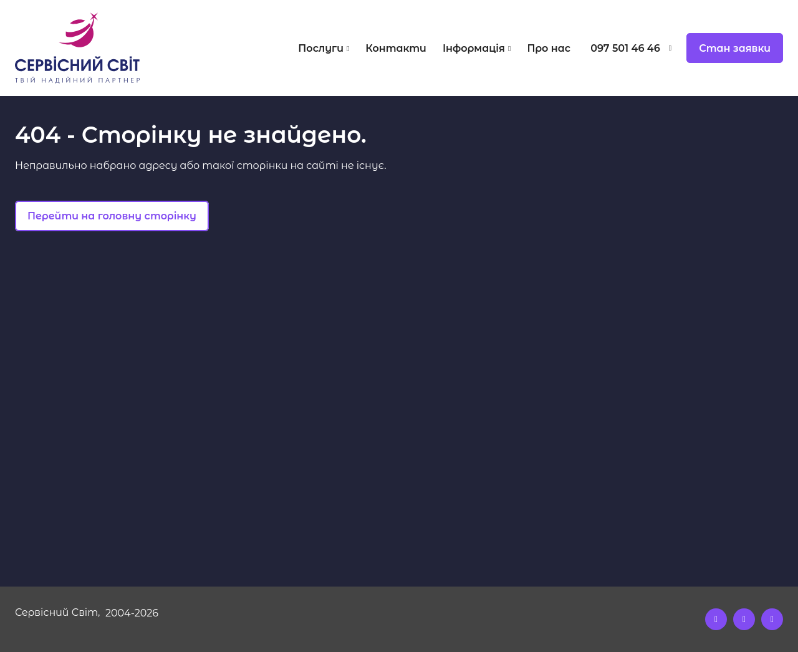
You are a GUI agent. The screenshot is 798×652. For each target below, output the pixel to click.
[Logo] (111, 48)
